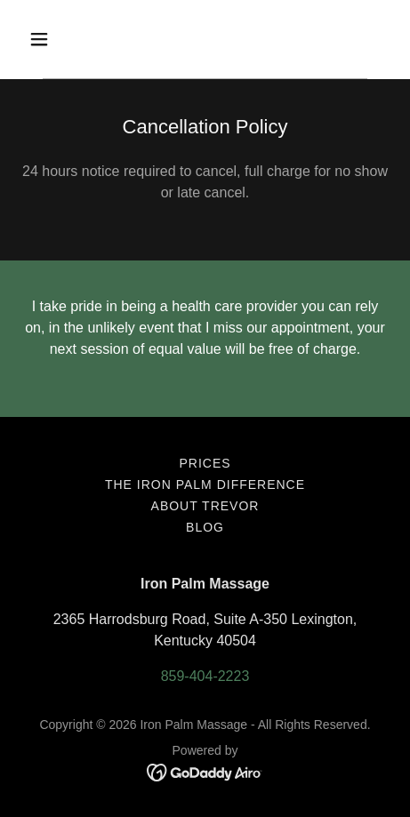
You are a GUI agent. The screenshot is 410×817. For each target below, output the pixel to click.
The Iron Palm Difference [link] (205, 484)
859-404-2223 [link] (205, 676)
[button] (63, 39)
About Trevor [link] (205, 506)
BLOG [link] (205, 527)
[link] (205, 771)
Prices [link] (204, 463)
